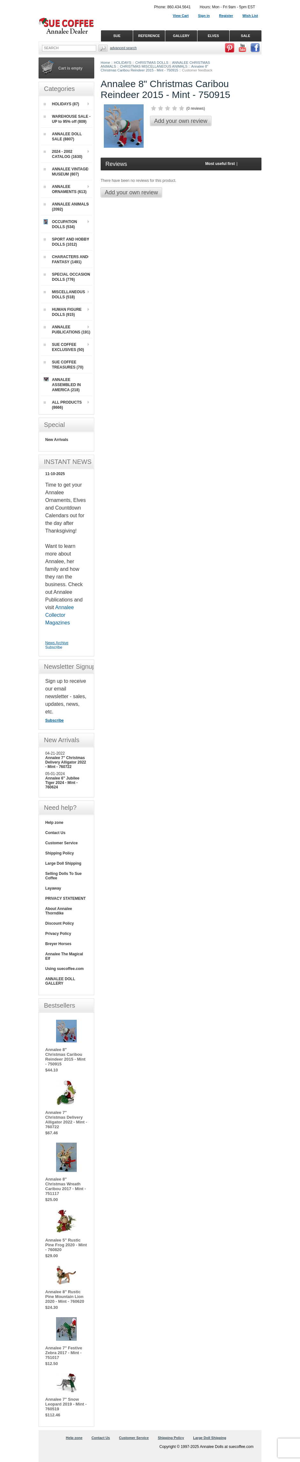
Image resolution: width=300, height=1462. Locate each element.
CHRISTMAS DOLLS (151, 62)
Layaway (53, 888)
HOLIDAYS (123, 62)
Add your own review (180, 121)
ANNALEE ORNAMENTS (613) (65, 189)
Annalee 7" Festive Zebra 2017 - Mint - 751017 (63, 1353)
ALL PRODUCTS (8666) (63, 405)
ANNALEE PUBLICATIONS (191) (67, 329)
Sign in (204, 16)
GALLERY (181, 36)
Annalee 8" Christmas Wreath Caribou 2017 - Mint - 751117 (65, 1186)
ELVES (213, 36)
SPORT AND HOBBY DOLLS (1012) (66, 242)
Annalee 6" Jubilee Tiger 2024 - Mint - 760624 (62, 782)
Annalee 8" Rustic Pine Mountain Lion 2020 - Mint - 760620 (64, 1296)
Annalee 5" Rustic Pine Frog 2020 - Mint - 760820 (66, 1245)
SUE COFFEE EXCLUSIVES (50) (64, 347)
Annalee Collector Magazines (59, 615)
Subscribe (53, 647)
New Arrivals (56, 439)
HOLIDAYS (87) (61, 104)
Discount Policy (59, 923)
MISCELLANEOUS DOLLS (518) (64, 294)
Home (105, 62)
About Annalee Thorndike (58, 910)
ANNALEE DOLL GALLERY (60, 981)
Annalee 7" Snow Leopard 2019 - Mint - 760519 (66, 1404)
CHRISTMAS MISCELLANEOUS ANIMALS (154, 66)
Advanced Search (123, 48)
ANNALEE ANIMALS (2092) (66, 207)
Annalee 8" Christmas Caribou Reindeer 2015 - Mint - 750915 (154, 68)
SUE (117, 36)
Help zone (54, 822)
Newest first (249, 163)
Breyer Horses (58, 944)
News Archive (56, 643)
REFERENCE (149, 36)
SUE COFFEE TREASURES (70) (63, 364)
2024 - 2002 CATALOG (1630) (63, 154)
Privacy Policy (58, 933)
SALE (245, 36)
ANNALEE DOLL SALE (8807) (63, 136)
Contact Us (55, 833)
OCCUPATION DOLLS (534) (60, 224)
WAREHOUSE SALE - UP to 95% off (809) (67, 119)
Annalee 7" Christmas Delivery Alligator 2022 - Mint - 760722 (65, 762)
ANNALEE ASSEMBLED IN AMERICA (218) (62, 384)
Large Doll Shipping (63, 863)
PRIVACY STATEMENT (65, 898)
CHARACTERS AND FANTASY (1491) (66, 259)
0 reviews (196, 108)
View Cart (181, 16)
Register (226, 16)
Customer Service (61, 843)
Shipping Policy (59, 853)
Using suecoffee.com (64, 968)
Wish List (250, 16)
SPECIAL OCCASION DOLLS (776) (67, 277)
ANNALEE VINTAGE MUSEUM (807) (66, 171)
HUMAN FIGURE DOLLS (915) (63, 312)
